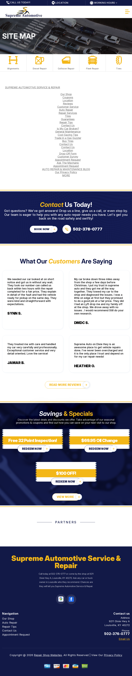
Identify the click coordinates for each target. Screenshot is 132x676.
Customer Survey (68, 156)
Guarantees (68, 119)
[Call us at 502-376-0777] (82, 229)
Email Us (124, 639)
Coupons (67, 97)
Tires (68, 116)
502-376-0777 (58, 573)
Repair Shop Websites (48, 655)
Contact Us (68, 125)
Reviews (68, 103)
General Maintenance (67, 131)
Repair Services (68, 113)
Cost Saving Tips (68, 134)
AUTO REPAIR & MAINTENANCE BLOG (66, 169)
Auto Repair (66, 109)
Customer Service (67, 106)
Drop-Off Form (68, 153)
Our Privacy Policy (66, 172)
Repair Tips (66, 122)
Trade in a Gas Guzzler (68, 138)
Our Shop (66, 94)
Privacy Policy (113, 655)
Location (68, 100)
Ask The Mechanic (68, 162)
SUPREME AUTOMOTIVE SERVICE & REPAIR (32, 87)
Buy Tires (67, 141)
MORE (66, 175)
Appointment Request (68, 159)
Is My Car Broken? (68, 128)
